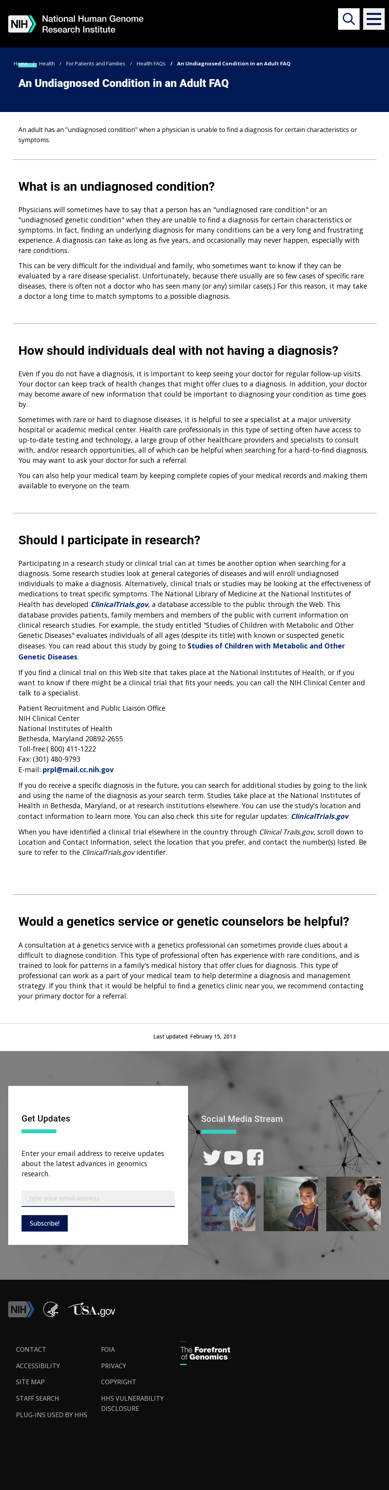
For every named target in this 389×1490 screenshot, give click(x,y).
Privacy (113, 1366)
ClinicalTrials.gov (119, 604)
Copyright (118, 1382)
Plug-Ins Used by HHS (51, 1415)
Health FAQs (151, 63)
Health (47, 63)
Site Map (30, 1382)
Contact (31, 1349)
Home (21, 63)
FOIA (108, 1349)
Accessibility (38, 1366)
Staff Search (37, 1398)
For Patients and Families (95, 63)
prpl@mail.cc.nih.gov (78, 769)
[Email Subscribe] (98, 1198)
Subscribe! (45, 1223)
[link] (212, 1158)
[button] (370, 19)
